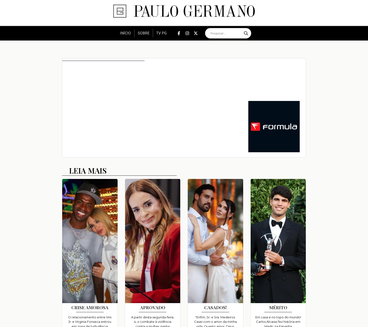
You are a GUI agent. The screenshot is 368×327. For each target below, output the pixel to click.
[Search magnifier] (246, 33)
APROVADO (152, 307)
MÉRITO (278, 307)
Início (125, 33)
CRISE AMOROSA (89, 307)
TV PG (161, 33)
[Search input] (226, 33)
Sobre (144, 33)
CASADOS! (215, 307)
